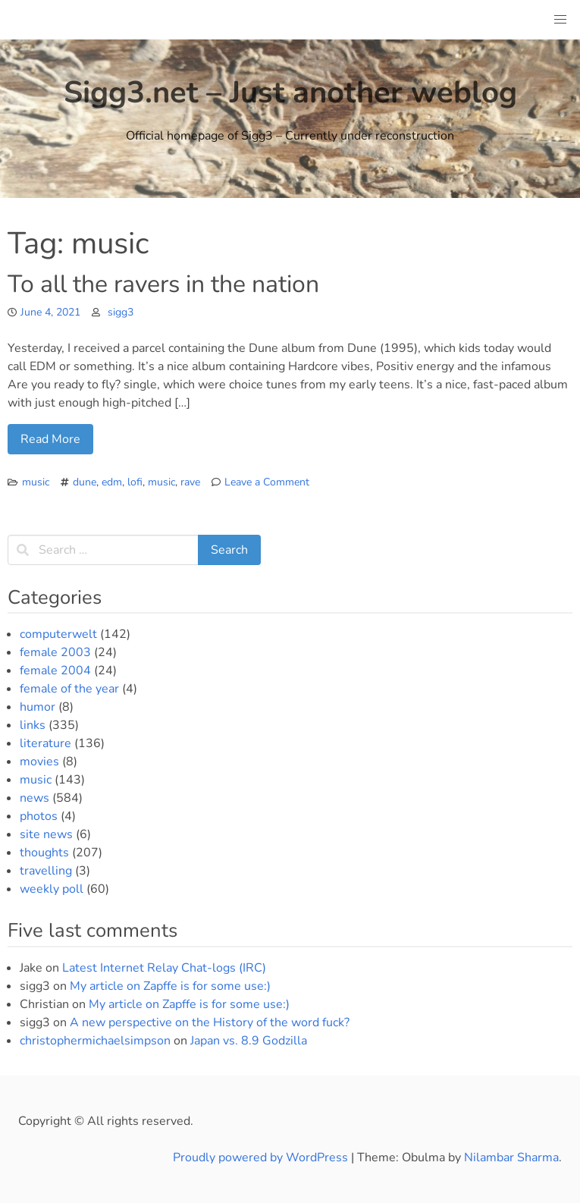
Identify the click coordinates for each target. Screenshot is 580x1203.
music (35, 482)
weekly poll (51, 889)
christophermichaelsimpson (95, 1040)
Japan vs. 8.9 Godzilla (248, 1040)
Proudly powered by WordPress (262, 1157)
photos (39, 816)
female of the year (69, 688)
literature (45, 743)
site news (46, 834)
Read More (50, 439)
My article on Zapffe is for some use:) (170, 986)
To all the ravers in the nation (163, 284)
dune (84, 482)
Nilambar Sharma (511, 1157)
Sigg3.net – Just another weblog (290, 92)
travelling (46, 870)
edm (112, 482)
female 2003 (55, 652)
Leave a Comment (266, 482)
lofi (135, 482)
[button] (560, 19)
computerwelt (58, 634)
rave (190, 482)
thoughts (44, 852)
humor (37, 707)
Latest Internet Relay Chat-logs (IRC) (164, 968)
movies (39, 761)
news (34, 798)
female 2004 (55, 670)
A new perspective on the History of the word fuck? (210, 1022)
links (32, 725)
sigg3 (120, 312)
